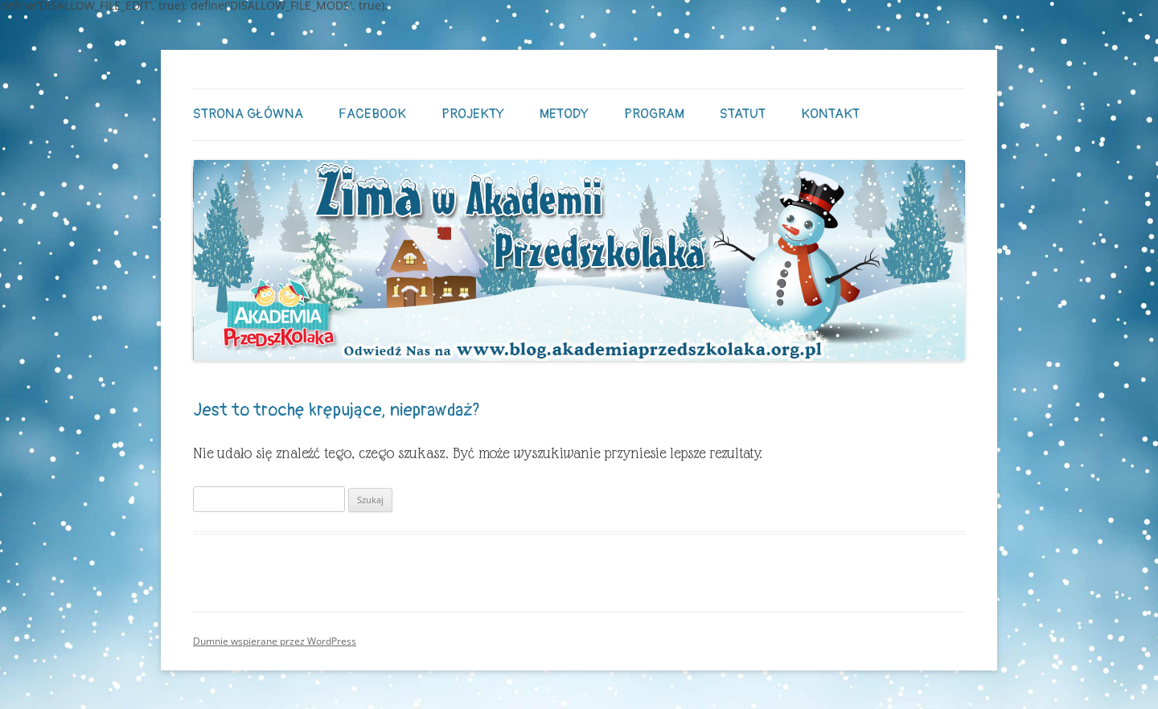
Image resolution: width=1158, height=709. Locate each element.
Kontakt (830, 113)
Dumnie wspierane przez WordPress (274, 641)
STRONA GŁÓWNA (248, 113)
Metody (564, 113)
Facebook (372, 113)
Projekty (472, 113)
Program (654, 113)
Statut (743, 113)
